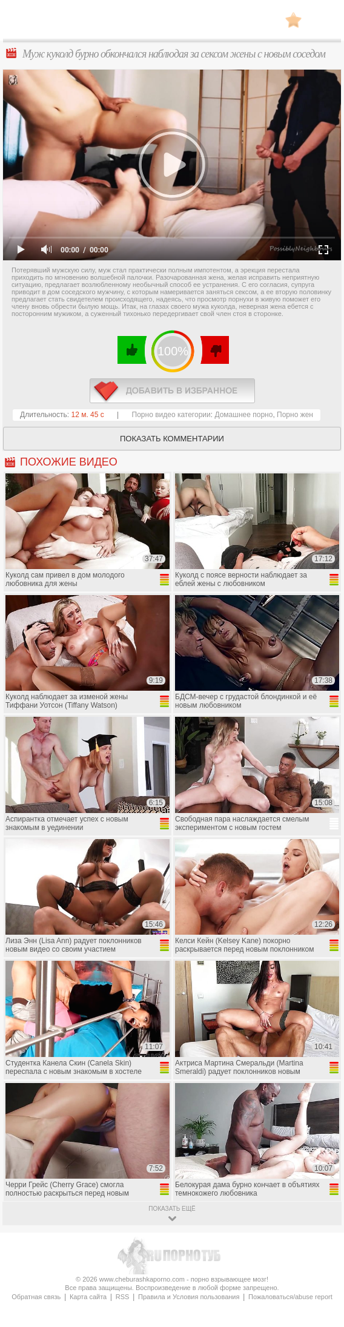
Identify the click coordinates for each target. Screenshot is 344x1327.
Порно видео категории (171, 414)
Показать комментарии (172, 438)
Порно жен (295, 414)
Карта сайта (88, 1296)
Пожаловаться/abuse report (290, 1296)
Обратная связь (36, 1296)
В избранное (293, 20)
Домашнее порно (243, 414)
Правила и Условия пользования (188, 1296)
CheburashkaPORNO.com (172, 23)
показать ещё (171, 1208)
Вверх (320, 1245)
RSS (123, 1296)
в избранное (172, 390)
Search (322, 20)
